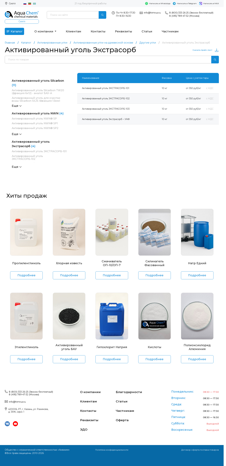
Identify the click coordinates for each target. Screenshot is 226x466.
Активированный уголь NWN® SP (34, 120)
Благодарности (131, 392)
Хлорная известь (69, 265)
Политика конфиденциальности (111, 449)
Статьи (152, 32)
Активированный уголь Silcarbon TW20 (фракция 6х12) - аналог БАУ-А (38, 93)
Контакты (103, 32)
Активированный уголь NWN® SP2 (35, 129)
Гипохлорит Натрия (112, 349)
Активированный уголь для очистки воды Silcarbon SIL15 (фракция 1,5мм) (36, 101)
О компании (49, 32)
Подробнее (26, 277)
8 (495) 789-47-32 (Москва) (184, 15)
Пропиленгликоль (26, 265)
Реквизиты (128, 32)
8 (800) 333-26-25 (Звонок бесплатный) (191, 12)
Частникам (175, 32)
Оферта (123, 419)
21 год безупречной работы (90, 3)
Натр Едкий (197, 265)
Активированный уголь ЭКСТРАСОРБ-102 (27, 159)
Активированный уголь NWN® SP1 (35, 125)
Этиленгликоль (26, 349)
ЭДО (84, 429)
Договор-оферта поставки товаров (199, 449)
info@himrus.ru (152, 12)
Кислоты (154, 349)
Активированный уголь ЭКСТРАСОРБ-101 (39, 153)
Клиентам (78, 32)
